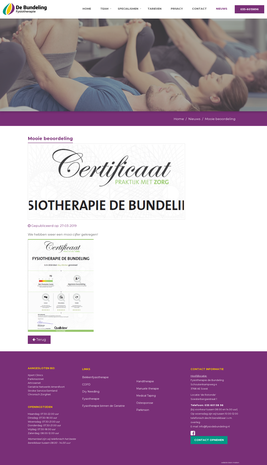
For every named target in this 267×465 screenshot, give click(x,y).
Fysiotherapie (90, 398)
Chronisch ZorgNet (39, 394)
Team (104, 8)
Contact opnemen (209, 440)
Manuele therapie (147, 388)
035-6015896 (249, 9)
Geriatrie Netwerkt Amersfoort (46, 386)
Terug (39, 340)
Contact (199, 8)
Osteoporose (144, 403)
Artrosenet (34, 382)
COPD (86, 384)
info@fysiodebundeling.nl (214, 426)
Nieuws (221, 8)
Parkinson (142, 410)
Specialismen (128, 8)
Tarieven (154, 8)
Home (87, 8)
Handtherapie (145, 381)
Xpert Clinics (35, 375)
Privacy (177, 8)
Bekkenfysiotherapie (95, 377)
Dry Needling (90, 391)
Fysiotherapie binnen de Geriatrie (103, 406)
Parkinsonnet (36, 378)
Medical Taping (146, 395)
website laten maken (230, 462)
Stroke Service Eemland (42, 390)
